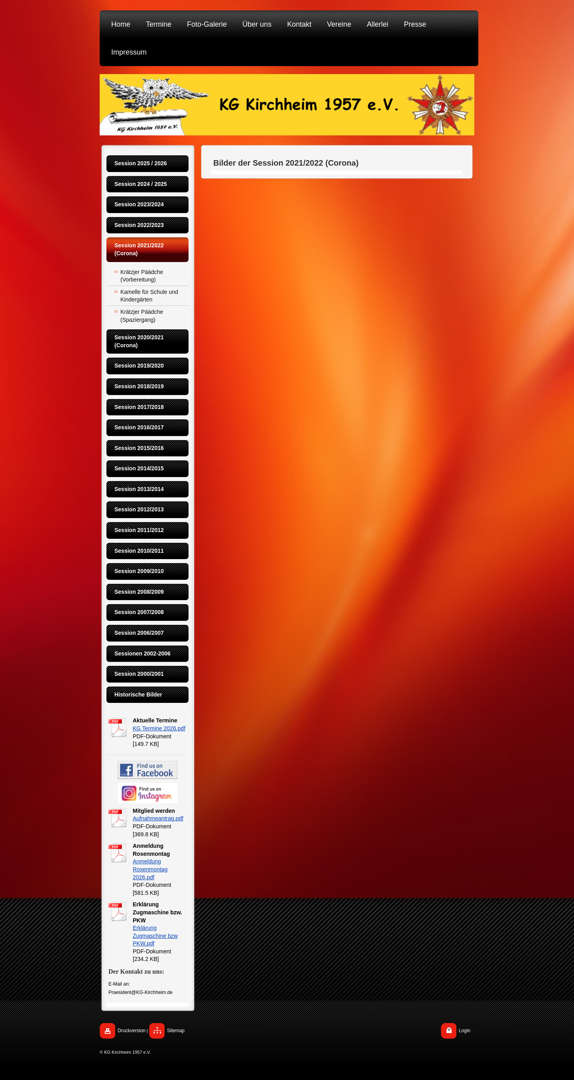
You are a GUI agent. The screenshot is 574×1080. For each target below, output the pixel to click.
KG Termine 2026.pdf (159, 728)
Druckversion (131, 1030)
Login (464, 1030)
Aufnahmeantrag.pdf (158, 818)
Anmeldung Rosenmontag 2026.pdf (150, 869)
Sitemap (176, 1030)
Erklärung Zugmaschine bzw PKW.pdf (155, 936)
